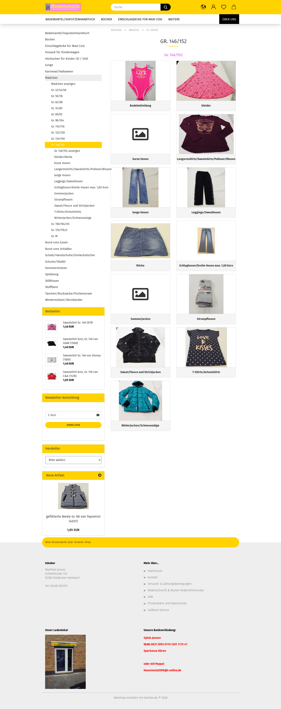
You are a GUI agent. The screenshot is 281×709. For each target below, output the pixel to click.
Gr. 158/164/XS (60, 224)
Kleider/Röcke (63, 157)
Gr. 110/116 (57, 126)
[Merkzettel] (224, 7)
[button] (203, 7)
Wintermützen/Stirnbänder (63, 300)
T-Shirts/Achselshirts (67, 212)
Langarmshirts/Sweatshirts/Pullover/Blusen (78, 169)
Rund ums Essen (56, 242)
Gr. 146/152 (58, 145)
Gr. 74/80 (56, 108)
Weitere (174, 19)
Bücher (106, 19)
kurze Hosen (62, 163)
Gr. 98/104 (57, 120)
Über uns (229, 19)
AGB (150, 597)
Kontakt (153, 577)
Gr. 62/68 (57, 102)
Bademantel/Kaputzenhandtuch (70, 19)
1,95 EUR (73, 530)
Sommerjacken (64, 193)
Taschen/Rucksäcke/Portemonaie (68, 293)
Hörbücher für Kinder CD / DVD (66, 58)
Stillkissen (52, 281)
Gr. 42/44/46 (58, 90)
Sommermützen (56, 268)
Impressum (155, 571)
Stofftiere (51, 287)
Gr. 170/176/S (59, 230)
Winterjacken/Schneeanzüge (72, 218)
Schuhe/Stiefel (55, 261)
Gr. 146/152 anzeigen (67, 151)
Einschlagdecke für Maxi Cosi (140, 19)
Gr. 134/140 (58, 138)
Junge (49, 65)
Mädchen (51, 78)
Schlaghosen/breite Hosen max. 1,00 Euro (78, 187)
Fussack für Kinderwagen (62, 52)
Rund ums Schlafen (58, 249)
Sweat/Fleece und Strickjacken (74, 205)
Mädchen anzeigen (63, 84)
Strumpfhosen (63, 199)
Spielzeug (51, 274)
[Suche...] (166, 7)
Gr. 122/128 (58, 132)
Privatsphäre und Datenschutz (167, 603)
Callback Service (158, 610)
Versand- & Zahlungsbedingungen (169, 584)
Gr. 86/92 (56, 114)
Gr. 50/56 (57, 96)
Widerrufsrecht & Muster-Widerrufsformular (176, 590)
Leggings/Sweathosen (68, 181)
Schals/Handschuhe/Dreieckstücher (70, 255)
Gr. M (54, 236)
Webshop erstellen (126, 697)
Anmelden (73, 425)
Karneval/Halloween (59, 71)
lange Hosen (62, 175)
